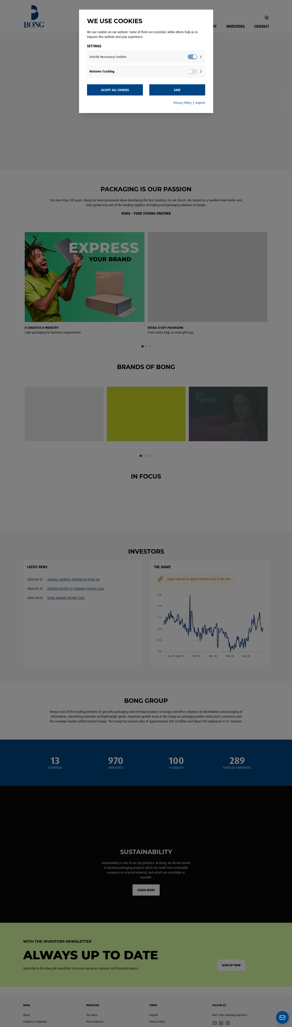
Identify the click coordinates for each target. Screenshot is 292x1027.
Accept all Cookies (115, 90)
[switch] (192, 56)
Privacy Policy (182, 103)
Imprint (200, 103)
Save (177, 90)
